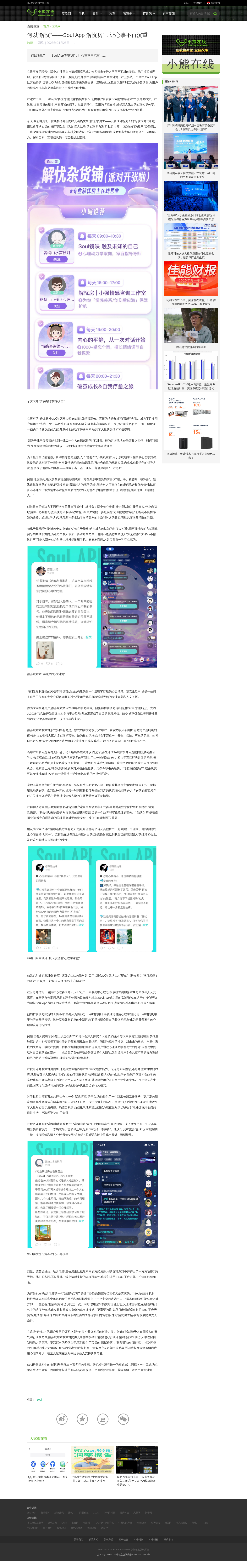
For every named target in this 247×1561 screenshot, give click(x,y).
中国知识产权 (125, 1522)
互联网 (66, 13)
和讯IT (195, 1522)
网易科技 (84, 1512)
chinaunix (141, 1522)
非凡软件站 (182, 1522)
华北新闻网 (33, 1527)
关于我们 (78, 1539)
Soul (39, 1399)
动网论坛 (155, 1522)
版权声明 (108, 1539)
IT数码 (149, 13)
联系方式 (93, 1539)
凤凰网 (136, 1512)
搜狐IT (71, 1512)
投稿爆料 (198, 3)
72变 (205, 1522)
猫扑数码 (47, 1527)
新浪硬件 (45, 1512)
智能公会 (91, 1527)
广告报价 (153, 1539)
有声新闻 (168, 13)
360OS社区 (76, 1527)
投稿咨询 (168, 1539)
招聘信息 (123, 1539)
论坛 (186, 3)
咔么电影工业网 (35, 1522)
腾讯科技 (124, 1512)
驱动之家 (52, 1522)
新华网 (148, 1512)
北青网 (75, 1522)
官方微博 (213, 3)
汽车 (112, 13)
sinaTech (31, 1512)
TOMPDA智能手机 (103, 1522)
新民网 (168, 1522)
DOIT (64, 1522)
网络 (41, 42)
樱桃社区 (61, 1527)
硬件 (97, 13)
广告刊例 (138, 1539)
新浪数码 (59, 1512)
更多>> (104, 1527)
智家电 (129, 13)
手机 (82, 13)
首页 (46, 26)
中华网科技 (109, 1512)
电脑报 (86, 1522)
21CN (96, 1512)
